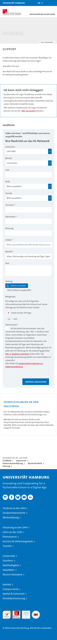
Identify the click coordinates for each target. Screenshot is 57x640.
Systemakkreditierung (36, 612)
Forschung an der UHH (15, 527)
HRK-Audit (24, 613)
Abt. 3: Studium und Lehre (17, 354)
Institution (10, 146)
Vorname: (9, 205)
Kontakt (7, 584)
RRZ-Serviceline (28, 110)
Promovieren (10, 536)
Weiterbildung (11, 517)
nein (15, 318)
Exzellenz (8, 560)
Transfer (7, 546)
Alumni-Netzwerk (12, 574)
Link (7, 169)
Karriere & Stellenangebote (18, 541)
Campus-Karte (11, 589)
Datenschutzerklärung (13, 463)
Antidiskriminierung (14, 598)
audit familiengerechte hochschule (7, 615)
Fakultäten (9, 570)
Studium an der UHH (14, 508)
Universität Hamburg (14, 2)
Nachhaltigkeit (11, 565)
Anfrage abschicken (35, 381)
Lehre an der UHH (12, 532)
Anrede (8, 193)
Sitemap (6, 466)
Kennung (9, 228)
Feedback (7, 460)
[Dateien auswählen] (16, 285)
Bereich (8, 158)
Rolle (7, 181)
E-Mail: (8, 240)
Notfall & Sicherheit (14, 593)
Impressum (21, 460)
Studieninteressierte (14, 512)
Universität (9, 556)
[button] (39, 3)
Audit (14, 612)
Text (7, 263)
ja (9, 318)
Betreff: (8, 251)
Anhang (9, 281)
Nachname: (10, 216)
